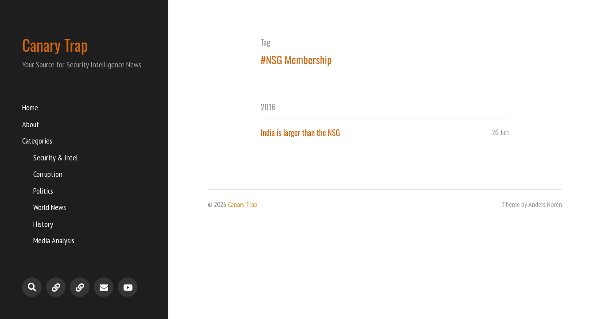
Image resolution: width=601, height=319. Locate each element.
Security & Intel (55, 157)
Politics (43, 191)
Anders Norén (545, 204)
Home (30, 107)
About (30, 124)
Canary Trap (55, 44)
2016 (268, 107)
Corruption (47, 174)
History (43, 224)
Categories (37, 141)
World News (49, 207)
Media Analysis (53, 240)
